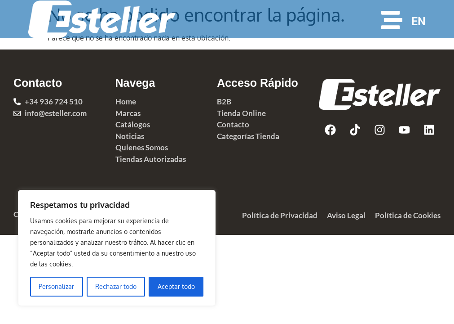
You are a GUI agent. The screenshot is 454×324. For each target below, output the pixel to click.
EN (418, 21)
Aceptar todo (176, 286)
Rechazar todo (116, 286)
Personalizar (56, 286)
